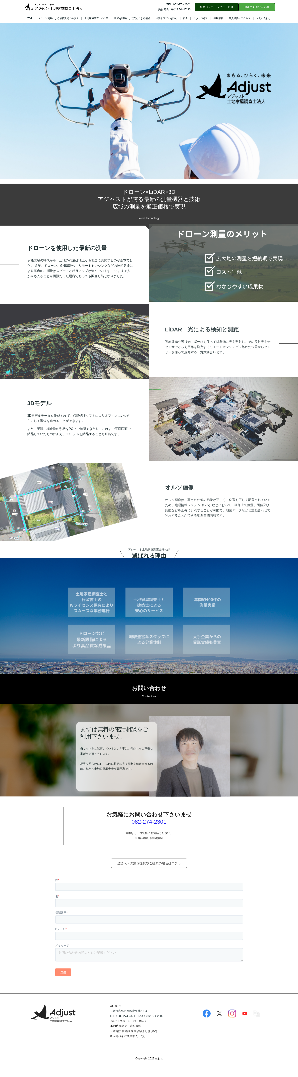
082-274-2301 (149, 838)
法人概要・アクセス (239, 18)
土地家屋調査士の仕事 (96, 18)
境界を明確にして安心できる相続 (132, 18)
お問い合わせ (263, 18)
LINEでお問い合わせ (256, 7)
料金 (185, 18)
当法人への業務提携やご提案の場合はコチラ (149, 878)
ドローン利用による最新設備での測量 (58, 18)
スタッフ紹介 (201, 18)
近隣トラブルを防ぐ (166, 18)
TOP (29, 18)
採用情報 (218, 18)
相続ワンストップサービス (216, 7)
